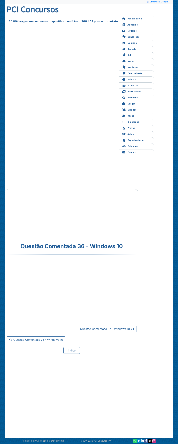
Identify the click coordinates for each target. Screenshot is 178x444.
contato (112, 21)
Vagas (128, 115)
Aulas (128, 133)
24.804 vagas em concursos (28, 21)
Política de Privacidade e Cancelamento (43, 440)
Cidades (129, 109)
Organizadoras (133, 139)
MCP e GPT (131, 85)
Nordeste (130, 67)
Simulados (130, 121)
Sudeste (129, 49)
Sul (126, 55)
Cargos (128, 103)
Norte (128, 61)
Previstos (130, 97)
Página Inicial (132, 18)
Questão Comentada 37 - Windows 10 (107, 329)
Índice (72, 350)
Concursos (130, 36)
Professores (131, 91)
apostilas (57, 21)
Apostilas (130, 24)
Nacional (129, 42)
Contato (129, 152)
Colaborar (130, 146)
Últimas (129, 79)
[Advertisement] (43, 216)
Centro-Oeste (132, 73)
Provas (128, 127)
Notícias (129, 30)
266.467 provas (92, 21)
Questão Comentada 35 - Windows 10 (36, 339)
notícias (72, 21)
